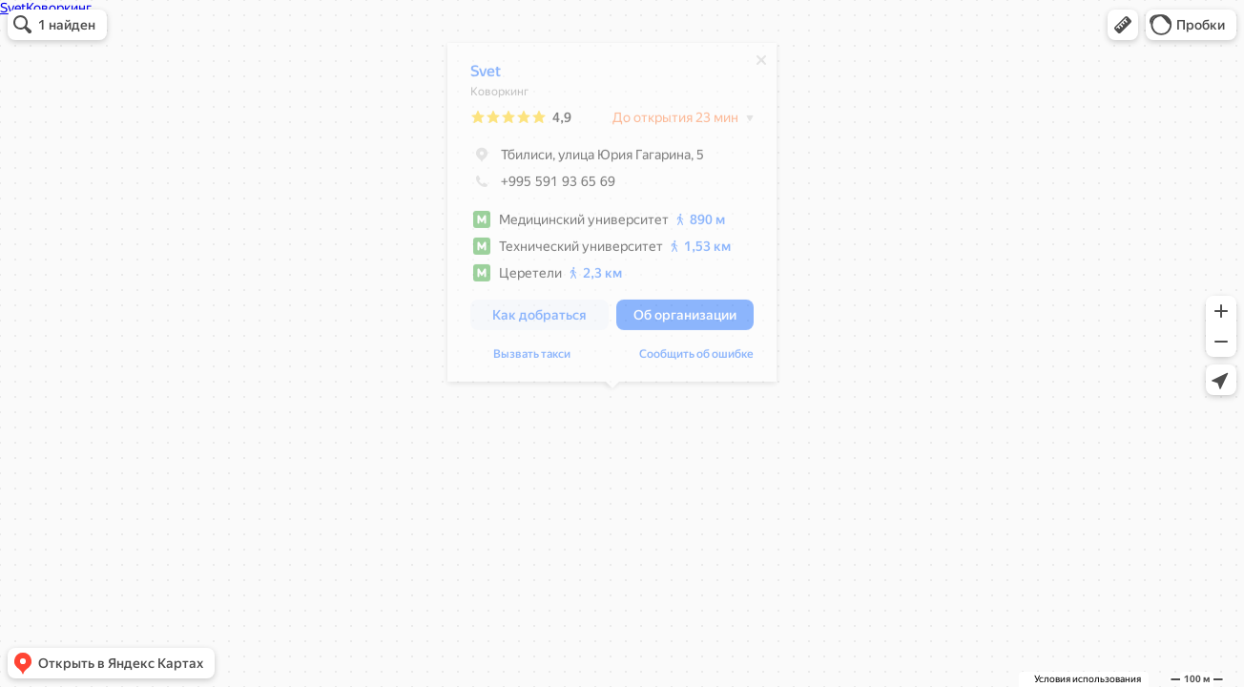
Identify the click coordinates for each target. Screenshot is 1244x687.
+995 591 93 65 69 (542, 186)
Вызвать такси (531, 358)
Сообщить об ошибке (696, 358)
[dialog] (612, 217)
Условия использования (1087, 679)
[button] (1123, 25)
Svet (485, 76)
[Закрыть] (761, 65)
